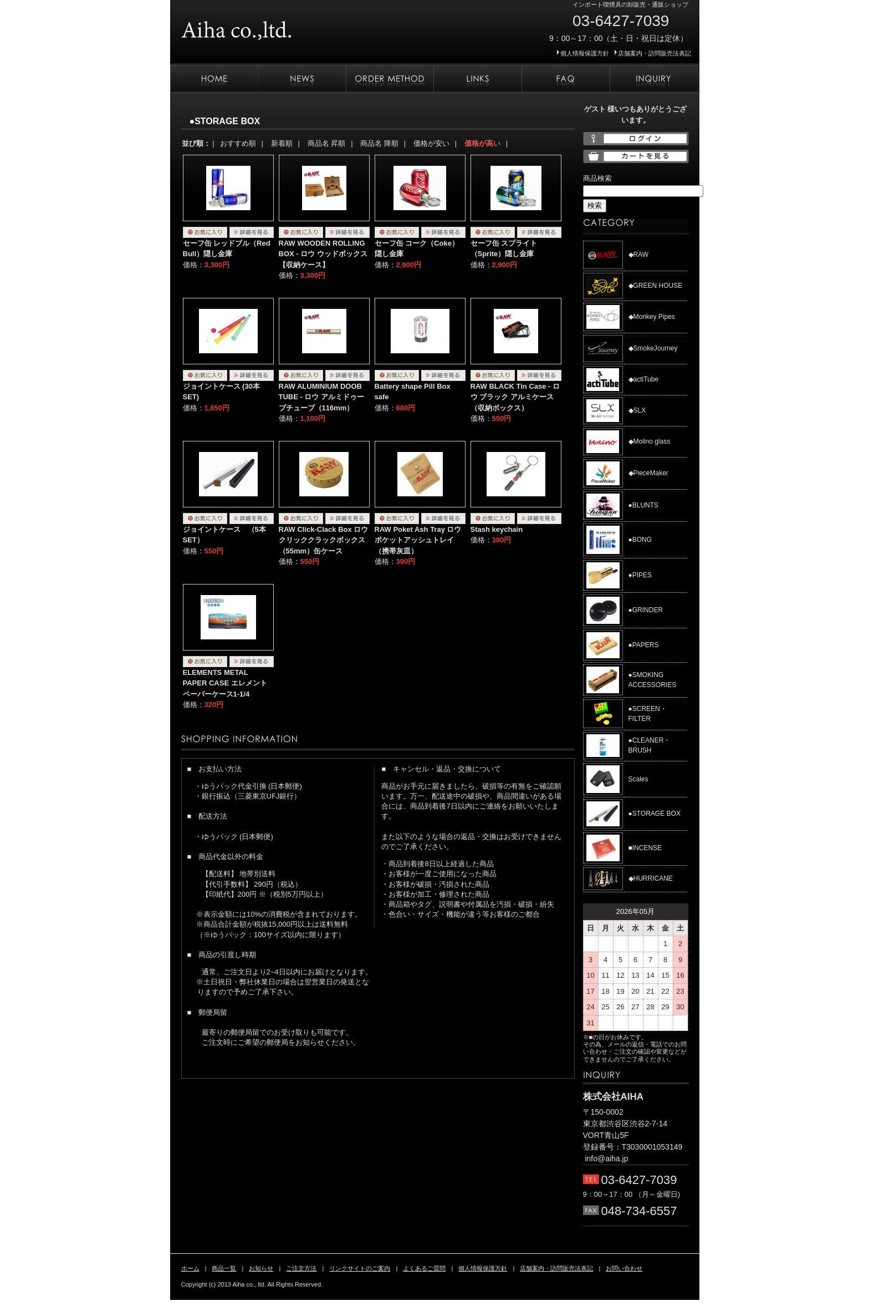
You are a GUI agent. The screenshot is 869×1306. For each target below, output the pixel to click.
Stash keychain (497, 529)
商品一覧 (224, 1268)
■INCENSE (645, 848)
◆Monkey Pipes (651, 317)
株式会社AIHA (270, 26)
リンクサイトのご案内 (477, 79)
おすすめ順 (238, 143)
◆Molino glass (649, 441)
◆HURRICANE (650, 878)
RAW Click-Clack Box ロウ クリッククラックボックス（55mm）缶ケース (324, 540)
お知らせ (302, 79)
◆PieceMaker (648, 473)
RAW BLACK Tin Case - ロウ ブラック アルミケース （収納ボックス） (515, 397)
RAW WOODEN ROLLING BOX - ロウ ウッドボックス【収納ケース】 (323, 254)
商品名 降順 (379, 143)
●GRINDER (645, 610)
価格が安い (431, 143)
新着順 (282, 143)
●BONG (640, 539)
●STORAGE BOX (654, 813)
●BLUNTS (643, 505)
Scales (638, 779)
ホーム (214, 79)
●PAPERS (643, 645)
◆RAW (638, 254)
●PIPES (640, 575)
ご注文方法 (389, 79)
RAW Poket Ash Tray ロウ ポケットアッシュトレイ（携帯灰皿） (418, 540)
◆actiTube (643, 379)
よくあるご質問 (566, 79)
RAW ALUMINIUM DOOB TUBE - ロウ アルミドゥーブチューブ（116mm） (322, 397)
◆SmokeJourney (653, 348)
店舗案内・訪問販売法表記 (654, 53)
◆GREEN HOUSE (655, 285)
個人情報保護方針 (584, 53)
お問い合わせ (654, 79)
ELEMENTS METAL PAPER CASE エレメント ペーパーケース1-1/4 (225, 683)
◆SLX (637, 410)
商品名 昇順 (327, 143)
